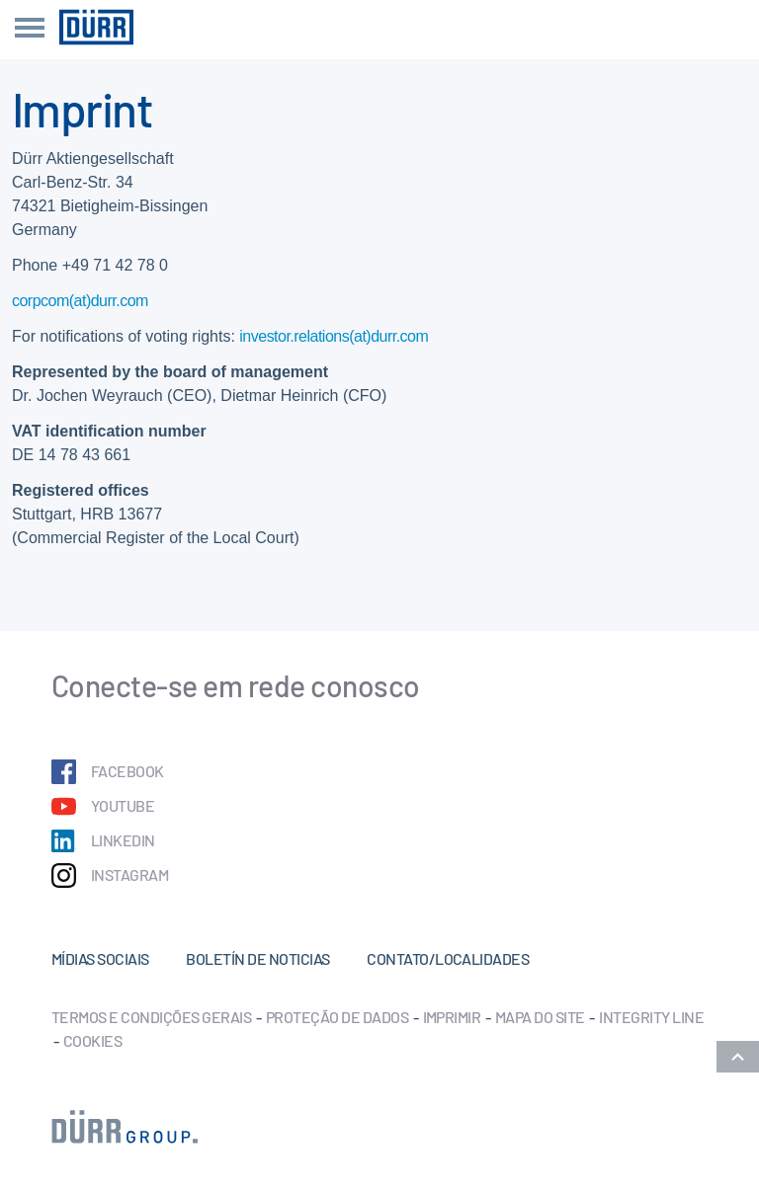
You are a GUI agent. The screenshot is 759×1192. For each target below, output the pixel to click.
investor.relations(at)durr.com (333, 336)
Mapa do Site (540, 1016)
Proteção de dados (337, 1016)
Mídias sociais (100, 958)
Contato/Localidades (448, 958)
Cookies (92, 1040)
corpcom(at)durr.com (80, 300)
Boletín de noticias (257, 958)
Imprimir (452, 1016)
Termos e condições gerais (151, 1016)
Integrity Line (651, 1016)
